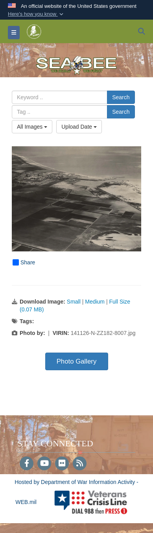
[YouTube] (44, 464)
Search (120, 97)
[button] (36, 14)
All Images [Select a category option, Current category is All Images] (32, 127)
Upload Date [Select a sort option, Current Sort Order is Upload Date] (79, 127)
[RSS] (80, 464)
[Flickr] (62, 464)
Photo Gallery (77, 361)
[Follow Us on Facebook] (26, 464)
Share (24, 262)
